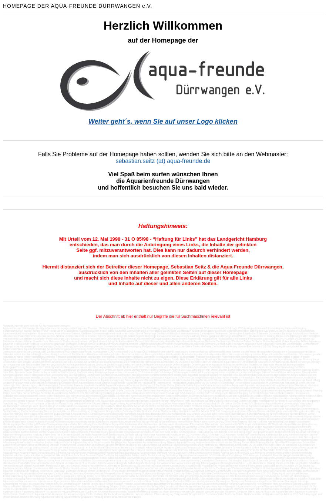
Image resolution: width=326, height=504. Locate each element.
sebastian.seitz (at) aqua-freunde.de (162, 161)
